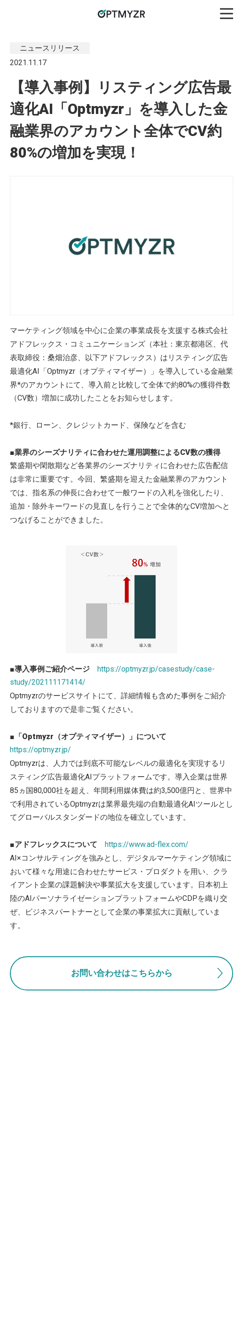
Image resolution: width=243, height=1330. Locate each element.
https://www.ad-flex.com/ (146, 844)
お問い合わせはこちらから (121, 973)
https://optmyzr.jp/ (40, 749)
